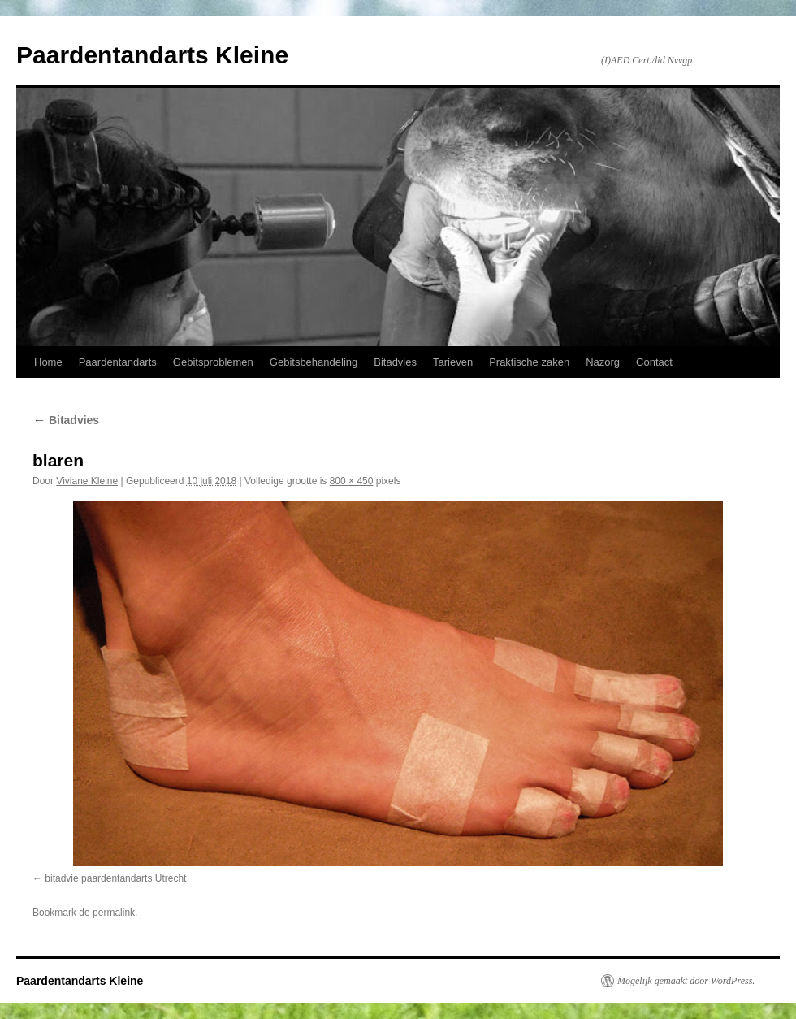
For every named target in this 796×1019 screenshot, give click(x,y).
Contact (654, 362)
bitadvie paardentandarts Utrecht (115, 878)
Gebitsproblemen (213, 362)
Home (48, 362)
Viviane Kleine (87, 481)
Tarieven (453, 362)
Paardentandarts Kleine (152, 54)
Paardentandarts (118, 362)
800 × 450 (352, 481)
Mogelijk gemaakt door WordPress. (686, 980)
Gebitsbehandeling (313, 362)
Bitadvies (395, 362)
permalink (114, 912)
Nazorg (603, 362)
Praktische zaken (529, 362)
